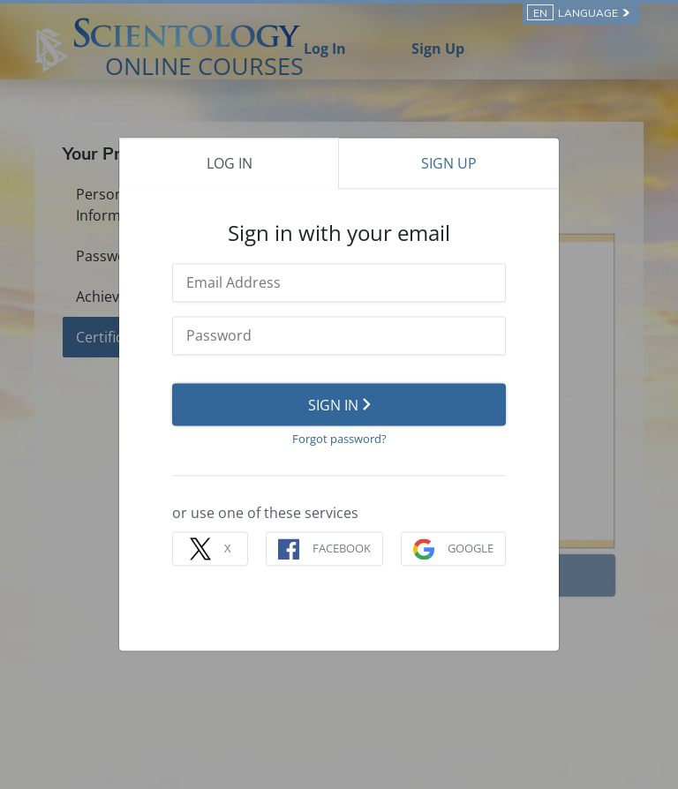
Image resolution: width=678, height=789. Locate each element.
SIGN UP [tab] (449, 163)
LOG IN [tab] (229, 163)
